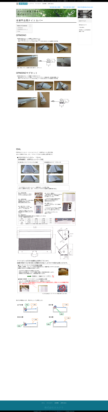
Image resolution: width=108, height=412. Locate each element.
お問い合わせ (51, 3)
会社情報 (44, 3)
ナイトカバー (38, 3)
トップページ (31, 3)
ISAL (19, 31)
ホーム (43, 402)
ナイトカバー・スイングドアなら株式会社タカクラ (53, 411)
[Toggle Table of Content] (29, 26)
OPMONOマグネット (23, 29)
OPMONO (20, 27)
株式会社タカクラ (54, 407)
